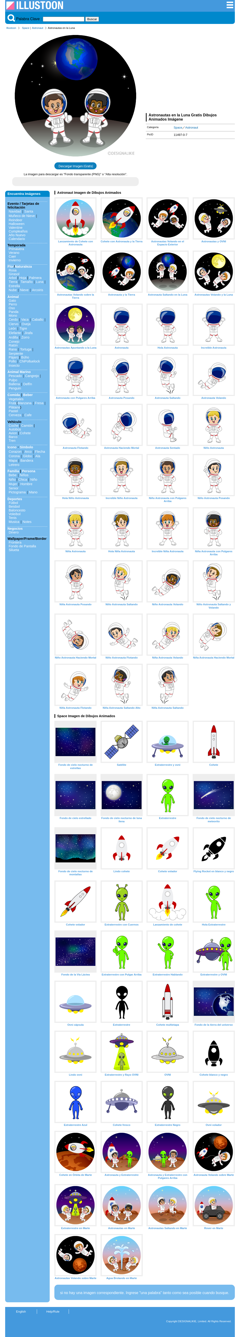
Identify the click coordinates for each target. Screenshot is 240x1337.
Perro (13, 304)
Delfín (27, 384)
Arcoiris (37, 290)
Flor (11, 266)
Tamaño (27, 282)
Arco (28, 451)
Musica (14, 522)
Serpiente (16, 353)
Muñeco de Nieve (22, 216)
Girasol (14, 274)
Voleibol (14, 514)
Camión (27, 425)
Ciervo (14, 324)
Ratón (13, 345)
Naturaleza (23, 266)
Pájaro (14, 357)
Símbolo (26, 447)
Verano (14, 253)
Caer (12, 256)
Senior (14, 488)
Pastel (13, 411)
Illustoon (11, 28)
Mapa (13, 460)
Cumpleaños (18, 231)
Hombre (26, 484)
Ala (37, 456)
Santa (28, 211)
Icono (12, 447)
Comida (14, 395)
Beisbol (14, 506)
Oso (12, 308)
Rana (13, 349)
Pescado (15, 376)
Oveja (26, 324)
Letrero (14, 465)
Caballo (37, 319)
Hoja (22, 278)
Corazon (15, 451)
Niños (24, 475)
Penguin (15, 388)
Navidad (15, 211)
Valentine (15, 227)
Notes (27, 522)
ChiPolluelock (29, 361)
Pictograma (17, 492)
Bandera (26, 460)
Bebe (13, 475)
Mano (33, 492)
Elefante (15, 333)
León (12, 328)
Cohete (25, 433)
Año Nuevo (17, 235)
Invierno (15, 260)
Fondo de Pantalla (22, 546)
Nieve (24, 290)
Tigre (23, 328)
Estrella (14, 286)
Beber (28, 395)
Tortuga (25, 349)
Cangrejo (32, 376)
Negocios (15, 528)
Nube (13, 290)
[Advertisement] (190, 72)
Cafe (28, 415)
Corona (14, 456)
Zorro (25, 337)
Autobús (15, 429)
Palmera (35, 278)
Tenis (13, 518)
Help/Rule (52, 1311)
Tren (12, 440)
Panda (14, 312)
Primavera (16, 249)
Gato (12, 300)
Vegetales (16, 399)
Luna (39, 282)
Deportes (15, 499)
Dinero (14, 532)
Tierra (13, 282)
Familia (13, 471)
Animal (13, 297)
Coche (14, 425)
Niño (12, 479)
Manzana (24, 403)
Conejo (14, 341)
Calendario (17, 239)
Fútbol (13, 503)
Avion (13, 433)
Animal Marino (19, 372)
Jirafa (28, 333)
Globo (27, 456)
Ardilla (13, 337)
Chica (22, 479)
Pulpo (13, 380)
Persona (28, 471)
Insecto (14, 365)
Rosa (13, 270)
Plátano (14, 407)
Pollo (12, 361)
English (21, 1311)
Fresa (39, 403)
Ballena (14, 384)
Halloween (16, 224)
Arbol (13, 278)
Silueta (14, 550)
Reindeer (15, 220)
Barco (13, 437)
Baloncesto (17, 510)
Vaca (25, 319)
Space (26, 28)
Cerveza (15, 415)
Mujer (13, 484)
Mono (13, 315)
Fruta (13, 403)
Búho (25, 357)
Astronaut (37, 28)
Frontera (15, 542)
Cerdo (13, 319)
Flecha (40, 451)
